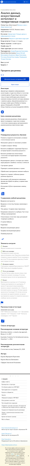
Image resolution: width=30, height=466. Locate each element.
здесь (12, 454)
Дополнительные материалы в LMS (15, 79)
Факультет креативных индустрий (18, 38)
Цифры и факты (6, 381)
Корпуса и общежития (7, 392)
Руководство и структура (8, 384)
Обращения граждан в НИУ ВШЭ (10, 397)
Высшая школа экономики (10, 1)
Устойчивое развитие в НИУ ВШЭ (10, 387)
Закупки (4, 395)
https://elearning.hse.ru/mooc (9, 445)
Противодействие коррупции (9, 403)
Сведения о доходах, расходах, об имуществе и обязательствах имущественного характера (14, 406)
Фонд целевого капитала (8, 400)
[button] (10, 376)
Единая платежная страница (9, 416)
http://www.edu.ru (6, 439)
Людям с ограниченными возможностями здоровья (12, 413)
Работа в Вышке (6, 419)
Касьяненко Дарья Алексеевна (17, 55)
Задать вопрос (15, 84)
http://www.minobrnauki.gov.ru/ (10, 428)
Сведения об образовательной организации (13, 410)
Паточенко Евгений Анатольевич (10, 57)
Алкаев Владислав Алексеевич (19, 51)
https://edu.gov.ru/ (7, 433)
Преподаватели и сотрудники (9, 389)
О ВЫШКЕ (5, 379)
